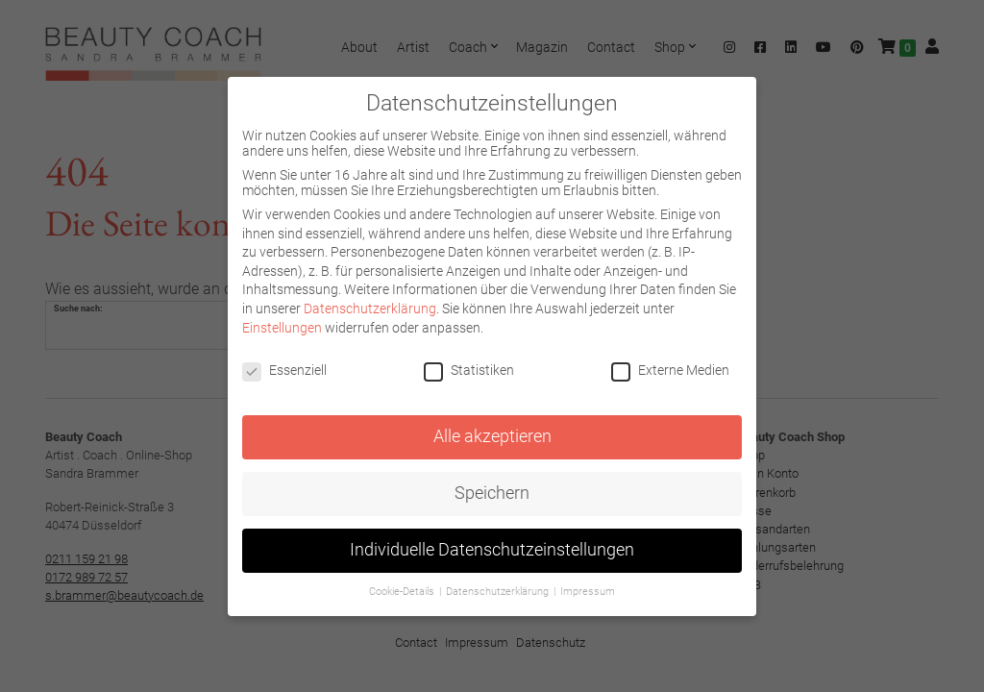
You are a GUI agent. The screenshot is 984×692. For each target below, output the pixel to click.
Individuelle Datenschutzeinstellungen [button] (492, 549)
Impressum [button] (587, 591)
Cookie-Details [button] (403, 591)
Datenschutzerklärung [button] (499, 591)
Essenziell (284, 370)
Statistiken (469, 370)
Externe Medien (670, 370)
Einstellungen (282, 327)
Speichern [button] (492, 493)
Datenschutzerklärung (370, 308)
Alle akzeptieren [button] (492, 436)
